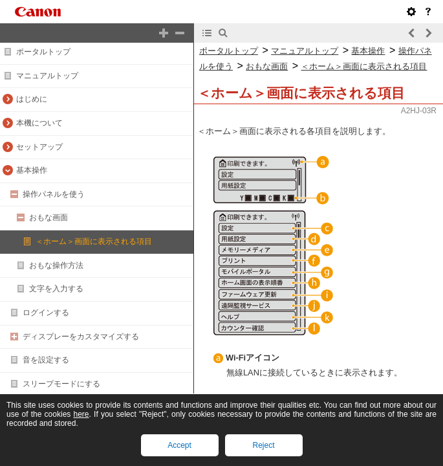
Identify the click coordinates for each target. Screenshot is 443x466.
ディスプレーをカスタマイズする (81, 336)
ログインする (46, 312)
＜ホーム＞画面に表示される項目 (94, 241)
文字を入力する (56, 288)
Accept (179, 445)
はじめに (31, 99)
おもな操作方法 (56, 265)
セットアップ (39, 146)
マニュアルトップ (47, 75)
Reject (263, 445)
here (81, 414)
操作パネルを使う (54, 194)
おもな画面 (48, 217)
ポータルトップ (43, 51)
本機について (39, 123)
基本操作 (31, 170)
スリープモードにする (61, 383)
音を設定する (46, 359)
